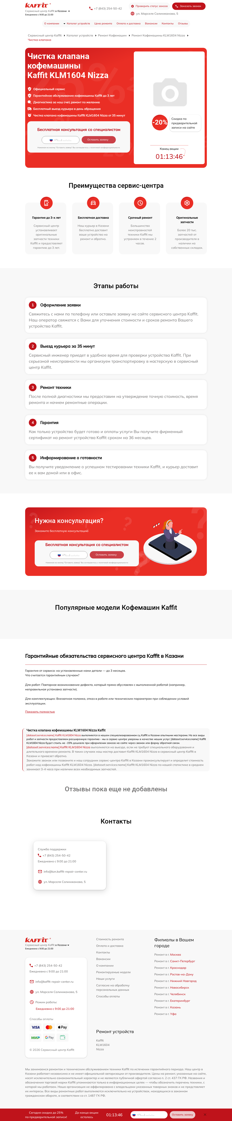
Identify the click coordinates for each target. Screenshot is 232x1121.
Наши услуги (105, 979)
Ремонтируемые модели (113, 972)
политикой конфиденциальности (105, 147)
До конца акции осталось (86, 1115)
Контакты (168, 23)
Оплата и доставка (129, 23)
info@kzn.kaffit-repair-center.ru (62, 871)
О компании (51, 23)
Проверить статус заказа (149, 6)
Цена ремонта (103, 23)
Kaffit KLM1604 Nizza (103, 1045)
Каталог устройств (78, 23)
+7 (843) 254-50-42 (108, 8)
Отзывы (183, 23)
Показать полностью (40, 711)
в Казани (62, 11)
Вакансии (151, 23)
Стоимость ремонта (110, 939)
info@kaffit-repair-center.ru (51, 981)
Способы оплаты (108, 996)
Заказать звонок (188, 6)
